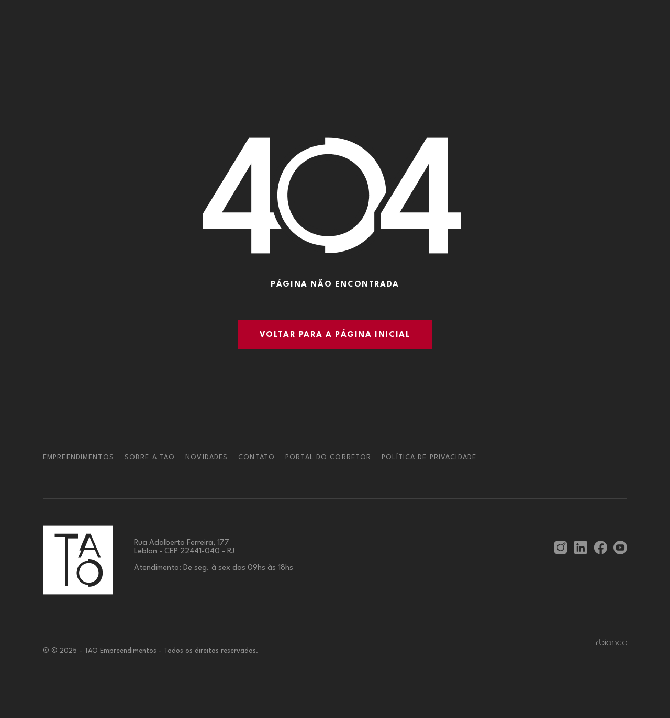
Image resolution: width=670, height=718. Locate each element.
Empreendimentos (78, 457)
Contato (256, 457)
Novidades (206, 457)
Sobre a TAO (150, 457)
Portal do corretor (328, 457)
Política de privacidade (429, 457)
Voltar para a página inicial (335, 335)
